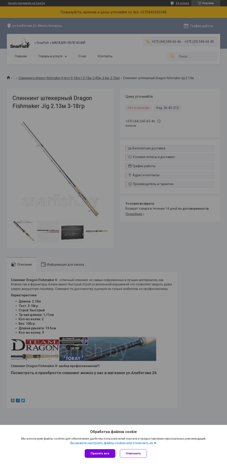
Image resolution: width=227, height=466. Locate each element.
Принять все (100, 453)
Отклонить (133, 453)
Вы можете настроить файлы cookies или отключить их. (112, 443)
